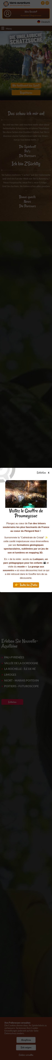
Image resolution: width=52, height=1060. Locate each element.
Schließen (45, 472)
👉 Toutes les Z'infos (26, 585)
